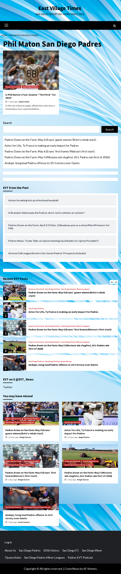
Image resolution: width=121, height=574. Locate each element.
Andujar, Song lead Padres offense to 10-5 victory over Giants (42, 163)
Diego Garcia (25, 437)
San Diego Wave (92, 550)
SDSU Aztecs (51, 550)
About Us (10, 550)
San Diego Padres (30, 87)
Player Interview (13, 87)
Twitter (7, 387)
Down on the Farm (36, 289)
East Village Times (59, 8)
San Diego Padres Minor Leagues (75, 289)
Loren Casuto (24, 522)
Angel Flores (84, 437)
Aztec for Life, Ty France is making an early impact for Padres (42, 145)
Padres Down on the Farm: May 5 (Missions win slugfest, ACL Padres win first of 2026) (57, 157)
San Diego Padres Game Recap (58, 361)
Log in (8, 542)
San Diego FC (70, 550)
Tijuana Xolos (13, 557)
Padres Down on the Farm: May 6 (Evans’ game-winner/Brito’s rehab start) (50, 139)
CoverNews (72, 568)
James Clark (23, 101)
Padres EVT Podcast (80, 557)
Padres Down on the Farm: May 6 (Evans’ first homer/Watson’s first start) (50, 151)
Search (7, 123)
